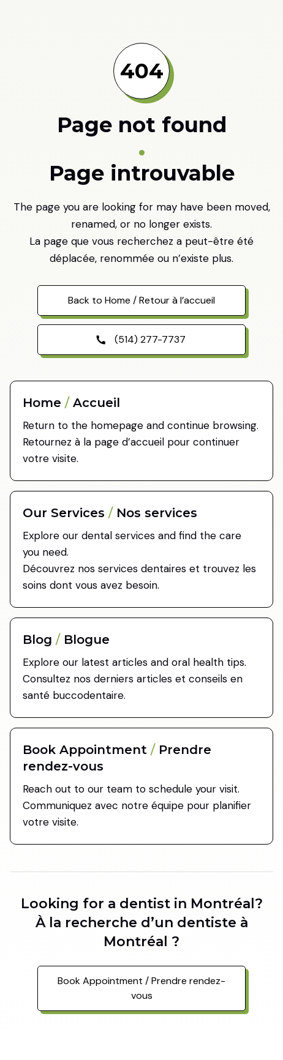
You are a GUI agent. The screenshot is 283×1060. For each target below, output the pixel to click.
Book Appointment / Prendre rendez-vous (141, 988)
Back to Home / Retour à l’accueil (141, 300)
